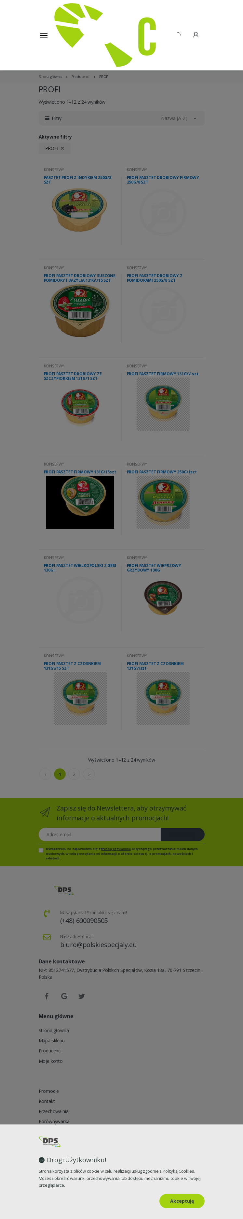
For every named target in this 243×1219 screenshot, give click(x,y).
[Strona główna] (71, 35)
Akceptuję (182, 1201)
